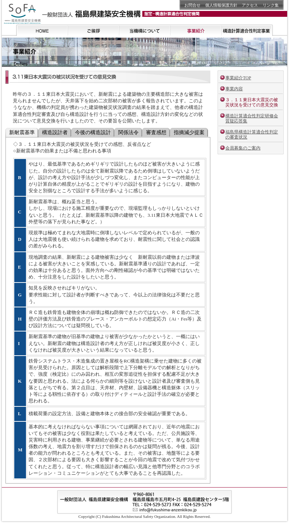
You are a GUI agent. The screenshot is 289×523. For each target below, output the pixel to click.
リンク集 (271, 5)
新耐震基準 (22, 132)
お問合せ (192, 5)
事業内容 (234, 88)
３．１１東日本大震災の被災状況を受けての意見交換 (251, 102)
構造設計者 (55, 132)
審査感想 (156, 132)
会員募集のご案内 (242, 148)
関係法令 (128, 132)
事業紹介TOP (238, 77)
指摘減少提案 (189, 132)
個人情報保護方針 (221, 5)
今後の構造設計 (93, 132)
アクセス (250, 5)
